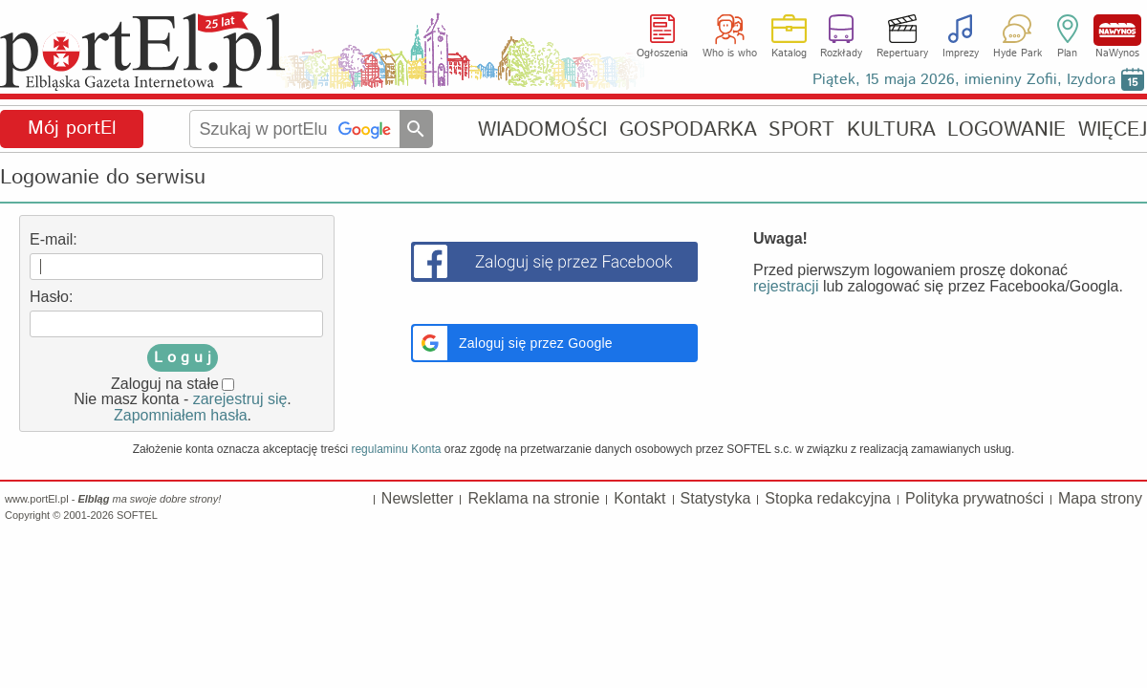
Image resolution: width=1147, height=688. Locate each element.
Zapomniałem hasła (181, 415)
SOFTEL (137, 515)
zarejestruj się (240, 399)
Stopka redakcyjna (828, 498)
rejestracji (785, 286)
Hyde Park (1017, 53)
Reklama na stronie (533, 498)
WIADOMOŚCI (542, 129)
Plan (1067, 53)
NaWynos (1117, 30)
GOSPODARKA (688, 129)
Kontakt (639, 498)
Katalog (789, 53)
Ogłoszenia (662, 53)
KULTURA (891, 129)
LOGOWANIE (1006, 129)
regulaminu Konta (396, 449)
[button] (554, 343)
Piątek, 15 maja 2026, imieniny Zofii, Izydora (963, 80)
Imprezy (960, 53)
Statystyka (716, 498)
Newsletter (417, 498)
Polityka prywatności (974, 498)
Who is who (730, 53)
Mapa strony (1100, 498)
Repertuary (902, 53)
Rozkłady (841, 53)
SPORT (801, 129)
